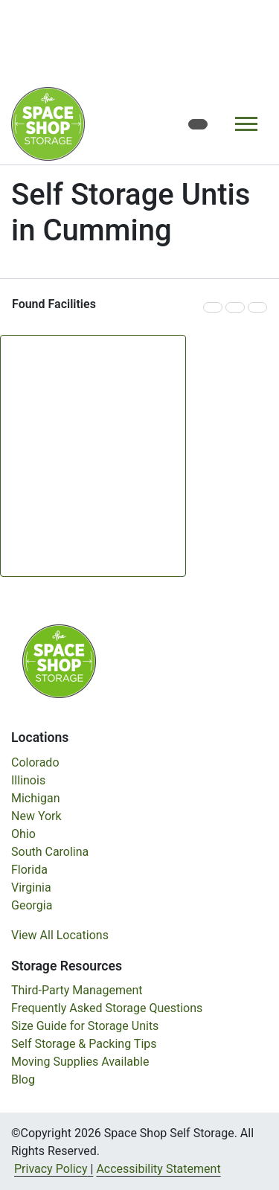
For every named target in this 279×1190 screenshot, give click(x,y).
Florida (29, 870)
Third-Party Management (77, 990)
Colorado (35, 762)
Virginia (31, 887)
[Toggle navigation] (246, 123)
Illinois (28, 780)
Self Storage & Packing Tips (84, 1044)
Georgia (31, 905)
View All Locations (60, 935)
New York (36, 816)
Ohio (23, 834)
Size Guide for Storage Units (84, 1026)
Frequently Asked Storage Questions (106, 1008)
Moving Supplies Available (80, 1062)
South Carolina (50, 852)
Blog (23, 1079)
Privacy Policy (51, 1169)
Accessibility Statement (158, 1169)
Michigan (35, 798)
